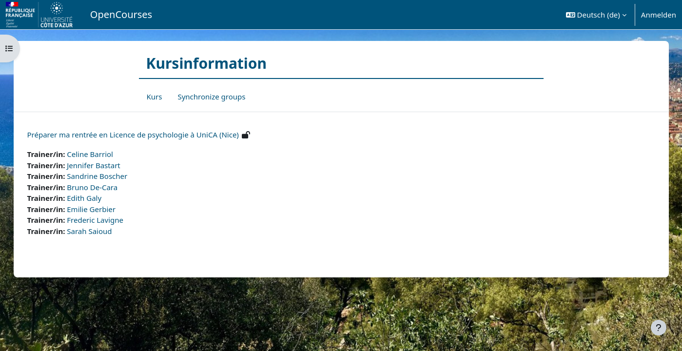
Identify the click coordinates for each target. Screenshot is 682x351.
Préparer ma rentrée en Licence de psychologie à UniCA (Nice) (143, 134)
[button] (596, 14)
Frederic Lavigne (105, 220)
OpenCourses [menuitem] (121, 14)
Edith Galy (94, 198)
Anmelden (658, 15)
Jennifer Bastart (103, 165)
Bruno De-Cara (102, 187)
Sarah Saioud (99, 231)
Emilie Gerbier (101, 209)
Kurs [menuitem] (154, 96)
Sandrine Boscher (107, 176)
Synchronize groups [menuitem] (211, 96)
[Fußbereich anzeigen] (658, 327)
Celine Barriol (100, 154)
